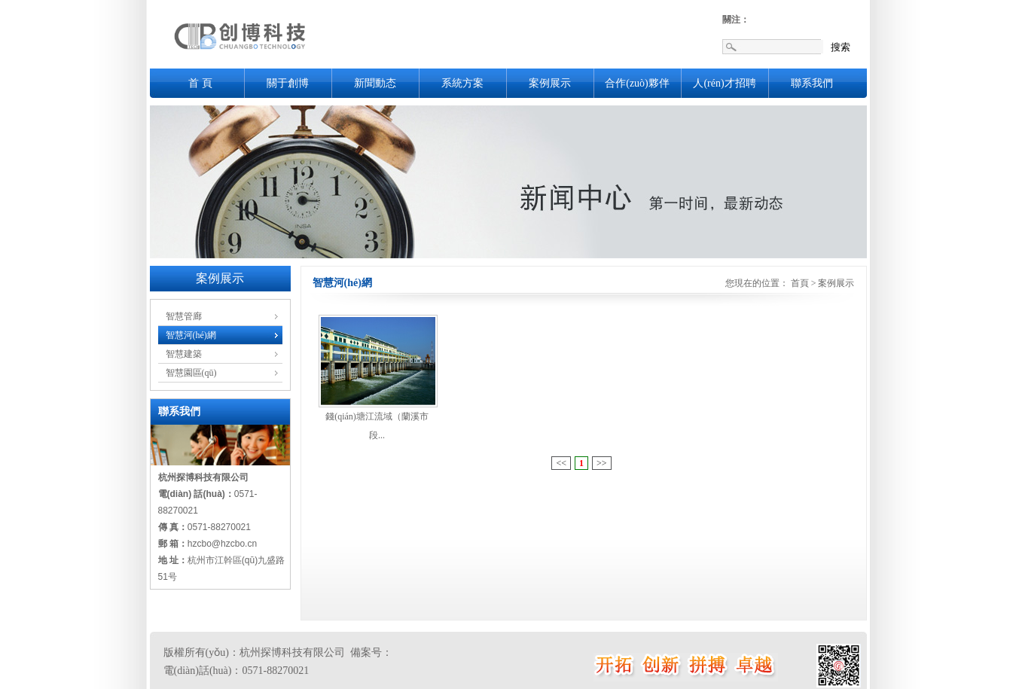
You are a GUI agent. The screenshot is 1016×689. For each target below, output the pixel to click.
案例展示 (550, 83)
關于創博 (288, 83)
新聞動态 (375, 83)
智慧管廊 (184, 316)
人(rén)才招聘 (724, 83)
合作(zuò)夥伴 (637, 83)
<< (561, 463)
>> (601, 463)
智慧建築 (184, 354)
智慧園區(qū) (191, 372)
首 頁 (200, 83)
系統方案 (462, 83)
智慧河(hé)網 (191, 335)
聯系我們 (812, 83)
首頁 (800, 283)
